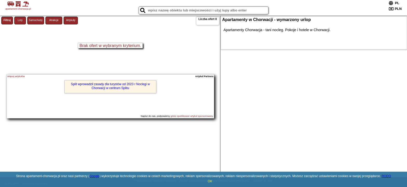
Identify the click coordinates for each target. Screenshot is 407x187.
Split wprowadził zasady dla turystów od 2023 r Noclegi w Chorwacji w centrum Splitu (110, 86)
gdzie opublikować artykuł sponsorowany (192, 116)
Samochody (36, 20)
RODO (386, 176)
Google (94, 176)
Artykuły (71, 20)
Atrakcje (53, 20)
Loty (20, 20)
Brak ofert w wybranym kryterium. (110, 45)
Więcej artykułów (16, 76)
